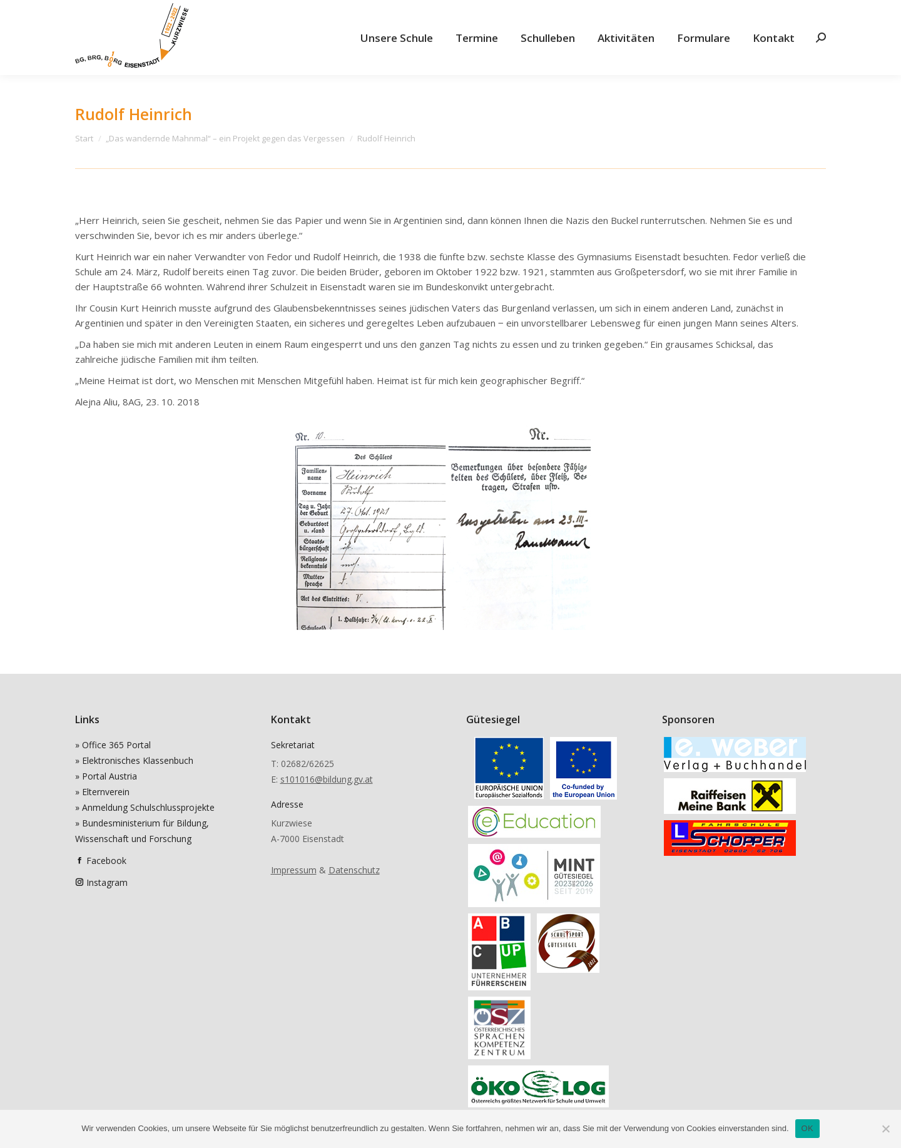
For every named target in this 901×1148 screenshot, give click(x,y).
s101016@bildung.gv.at (326, 779)
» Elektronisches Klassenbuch (134, 760)
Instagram (107, 882)
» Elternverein (102, 792)
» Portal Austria (106, 776)
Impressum (294, 870)
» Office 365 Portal (113, 745)
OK (807, 1128)
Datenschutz (354, 870)
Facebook (106, 860)
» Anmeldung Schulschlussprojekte (145, 807)
